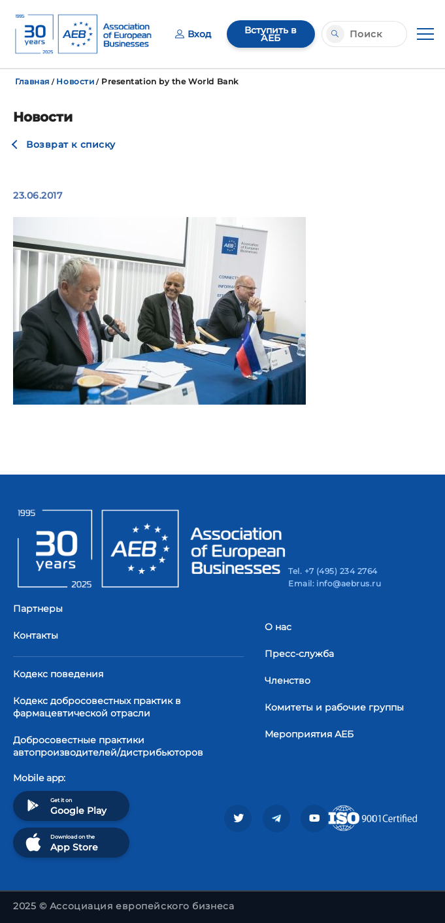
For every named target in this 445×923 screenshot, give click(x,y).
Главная (32, 81)
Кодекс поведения (58, 674)
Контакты (35, 635)
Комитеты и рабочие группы (334, 707)
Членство (287, 680)
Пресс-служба (299, 654)
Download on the (60, 842)
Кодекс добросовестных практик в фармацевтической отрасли (97, 707)
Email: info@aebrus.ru (334, 583)
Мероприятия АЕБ (309, 734)
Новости (75, 81)
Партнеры (38, 608)
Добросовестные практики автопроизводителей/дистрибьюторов (108, 746)
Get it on (65, 805)
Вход (193, 34)
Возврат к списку (71, 144)
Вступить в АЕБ (270, 34)
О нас (278, 627)
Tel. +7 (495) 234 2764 (333, 571)
